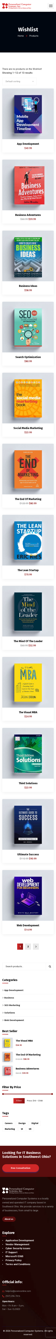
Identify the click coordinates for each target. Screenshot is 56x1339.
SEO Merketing (12, 1005)
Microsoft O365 (14, 1256)
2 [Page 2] (28, 946)
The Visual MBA (28, 712)
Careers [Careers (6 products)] (9, 1123)
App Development (28, 143)
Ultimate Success (28, 854)
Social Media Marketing (28, 428)
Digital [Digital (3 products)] (35, 1123)
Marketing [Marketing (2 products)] (10, 1129)
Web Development (28, 925)
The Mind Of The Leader (28, 641)
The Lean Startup (28, 570)
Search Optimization (28, 357)
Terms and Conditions (18, 1264)
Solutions (9, 1012)
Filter (19, 1100)
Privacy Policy (14, 1260)
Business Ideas (28, 286)
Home (21, 36)
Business (9, 997)
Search (50, 966)
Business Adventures (28, 215)
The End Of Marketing (28, 499)
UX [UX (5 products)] (30, 1129)
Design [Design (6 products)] (22, 1123)
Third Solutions (28, 783)
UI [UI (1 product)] (22, 1129)
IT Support (11, 1252)
